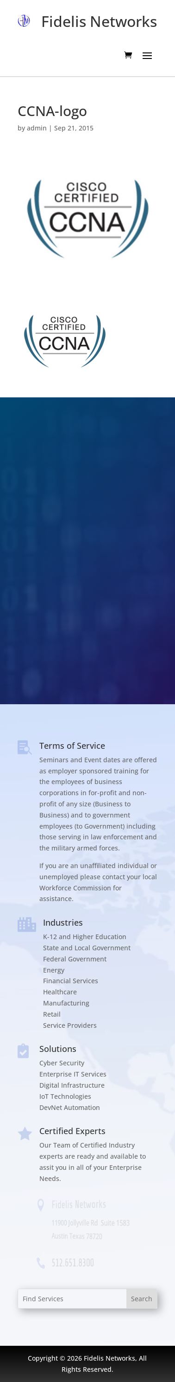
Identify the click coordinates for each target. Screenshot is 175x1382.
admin (37, 127)
